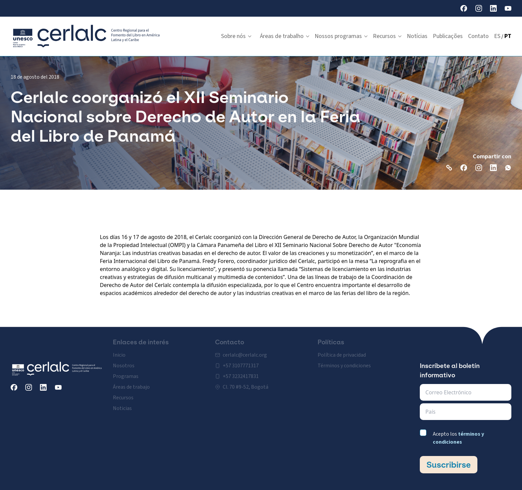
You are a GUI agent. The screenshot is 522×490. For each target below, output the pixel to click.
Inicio (119, 351)
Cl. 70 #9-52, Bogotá (245, 383)
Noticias (122, 404)
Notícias (417, 36)
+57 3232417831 (241, 372)
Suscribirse (448, 464)
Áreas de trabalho (284, 36)
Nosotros (123, 362)
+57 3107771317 (241, 362)
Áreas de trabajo (131, 383)
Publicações (448, 36)
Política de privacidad (342, 351)
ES (497, 36)
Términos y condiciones (344, 362)
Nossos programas (341, 36)
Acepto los (458, 438)
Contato (478, 36)
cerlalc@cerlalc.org (245, 351)
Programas (125, 372)
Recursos (387, 36)
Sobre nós (236, 36)
